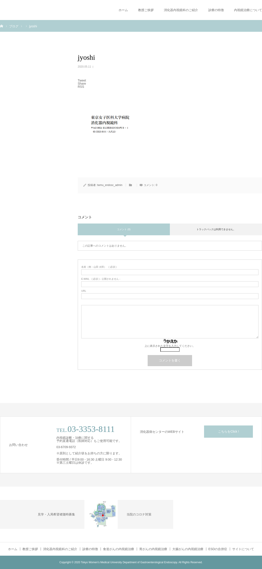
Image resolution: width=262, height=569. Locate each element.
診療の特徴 (216, 10)
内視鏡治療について (248, 10)
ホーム (123, 10)
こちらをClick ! (228, 431)
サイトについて (243, 549)
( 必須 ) (99, 267)
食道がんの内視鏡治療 (118, 549)
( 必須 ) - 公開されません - (100, 279)
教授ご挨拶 (146, 10)
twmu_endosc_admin (109, 185)
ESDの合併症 (217, 549)
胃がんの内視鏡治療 (153, 549)
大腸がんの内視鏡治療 (187, 549)
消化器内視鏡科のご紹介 (181, 10)
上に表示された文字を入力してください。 (170, 345)
